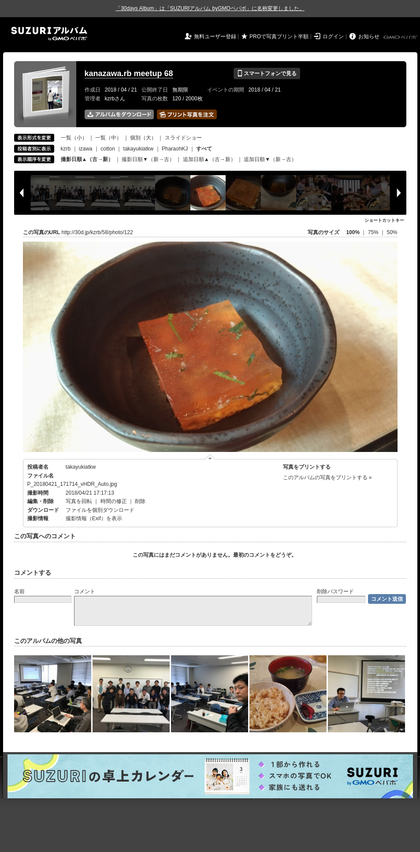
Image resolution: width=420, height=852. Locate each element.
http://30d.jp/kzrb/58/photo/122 (97, 232)
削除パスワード (335, 591)
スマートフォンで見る (267, 73)
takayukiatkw (138, 149)
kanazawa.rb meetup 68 (129, 73)
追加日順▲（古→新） (209, 159)
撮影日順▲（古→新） (87, 159)
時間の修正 (113, 501)
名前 (19, 591)
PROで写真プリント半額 (278, 36)
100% (353, 232)
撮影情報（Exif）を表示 (94, 518)
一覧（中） (108, 138)
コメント (84, 591)
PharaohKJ (175, 149)
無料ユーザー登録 (215, 36)
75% (374, 232)
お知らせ (368, 36)
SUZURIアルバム (49, 33)
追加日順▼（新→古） (270, 159)
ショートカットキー (384, 220)
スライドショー (183, 138)
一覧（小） (74, 138)
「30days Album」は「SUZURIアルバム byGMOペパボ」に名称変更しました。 (210, 8)
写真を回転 (79, 501)
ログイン (333, 36)
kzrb (66, 149)
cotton (107, 149)
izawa (86, 149)
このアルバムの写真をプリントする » (327, 477)
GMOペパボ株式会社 (401, 37)
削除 (140, 501)
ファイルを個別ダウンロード (100, 510)
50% (392, 232)
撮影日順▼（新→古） (148, 159)
